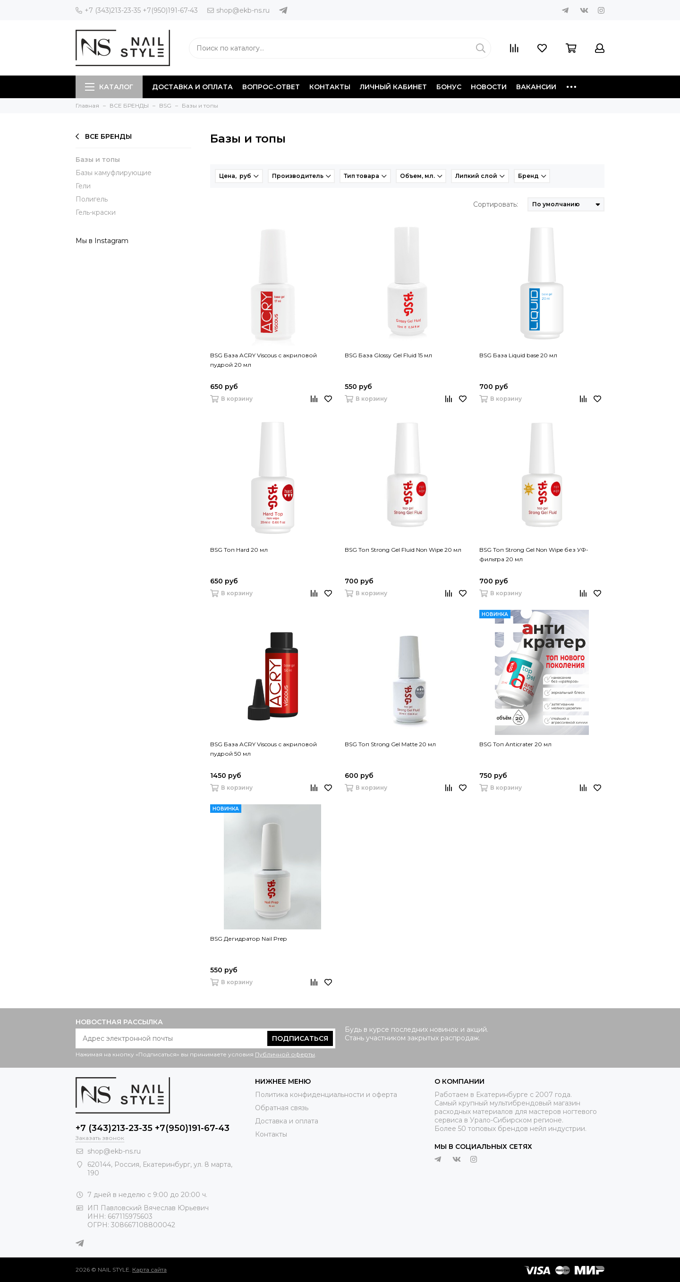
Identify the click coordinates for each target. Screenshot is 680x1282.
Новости (489, 87)
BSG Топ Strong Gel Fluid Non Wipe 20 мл (403, 549)
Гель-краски (96, 212)
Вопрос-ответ (271, 87)
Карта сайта (149, 1269)
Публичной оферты (285, 1054)
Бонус (448, 87)
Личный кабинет (393, 87)
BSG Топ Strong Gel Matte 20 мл (390, 744)
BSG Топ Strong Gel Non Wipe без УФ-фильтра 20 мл (533, 554)
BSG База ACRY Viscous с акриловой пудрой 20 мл (263, 360)
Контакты (329, 87)
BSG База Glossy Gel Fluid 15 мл (388, 355)
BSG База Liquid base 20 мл (518, 355)
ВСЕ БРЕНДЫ (104, 136)
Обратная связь (281, 1108)
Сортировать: (495, 204)
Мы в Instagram (102, 240)
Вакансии (536, 87)
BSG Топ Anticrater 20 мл (515, 744)
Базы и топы (98, 159)
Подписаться (300, 1038)
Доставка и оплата (192, 87)
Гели (83, 186)
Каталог (109, 87)
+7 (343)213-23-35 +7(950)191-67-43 (137, 10)
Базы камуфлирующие (114, 173)
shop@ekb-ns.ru (238, 10)
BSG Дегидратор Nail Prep (248, 938)
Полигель (92, 199)
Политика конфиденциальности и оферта (326, 1094)
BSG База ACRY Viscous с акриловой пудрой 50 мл (263, 749)
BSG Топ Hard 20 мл (239, 549)
